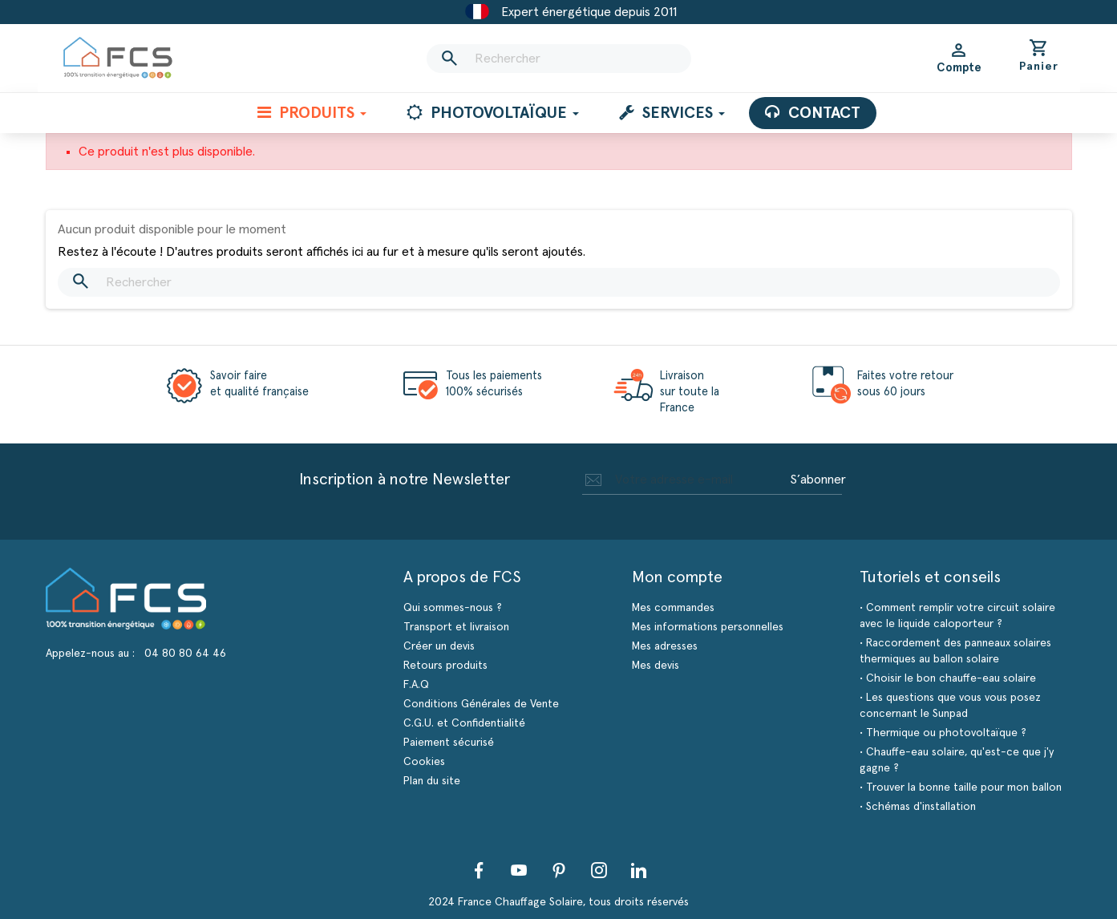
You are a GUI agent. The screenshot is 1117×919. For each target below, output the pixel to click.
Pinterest (559, 870)
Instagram (599, 870)
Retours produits (445, 665)
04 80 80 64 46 (185, 653)
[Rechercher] (559, 58)
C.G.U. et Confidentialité (464, 723)
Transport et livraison (456, 627)
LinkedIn (639, 870)
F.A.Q (416, 684)
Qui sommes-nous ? (452, 607)
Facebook (479, 870)
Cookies (424, 761)
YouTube (519, 870)
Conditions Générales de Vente (481, 704)
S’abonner (818, 479)
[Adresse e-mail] (683, 479)
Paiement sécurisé (448, 742)
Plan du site (431, 781)
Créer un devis (439, 646)
